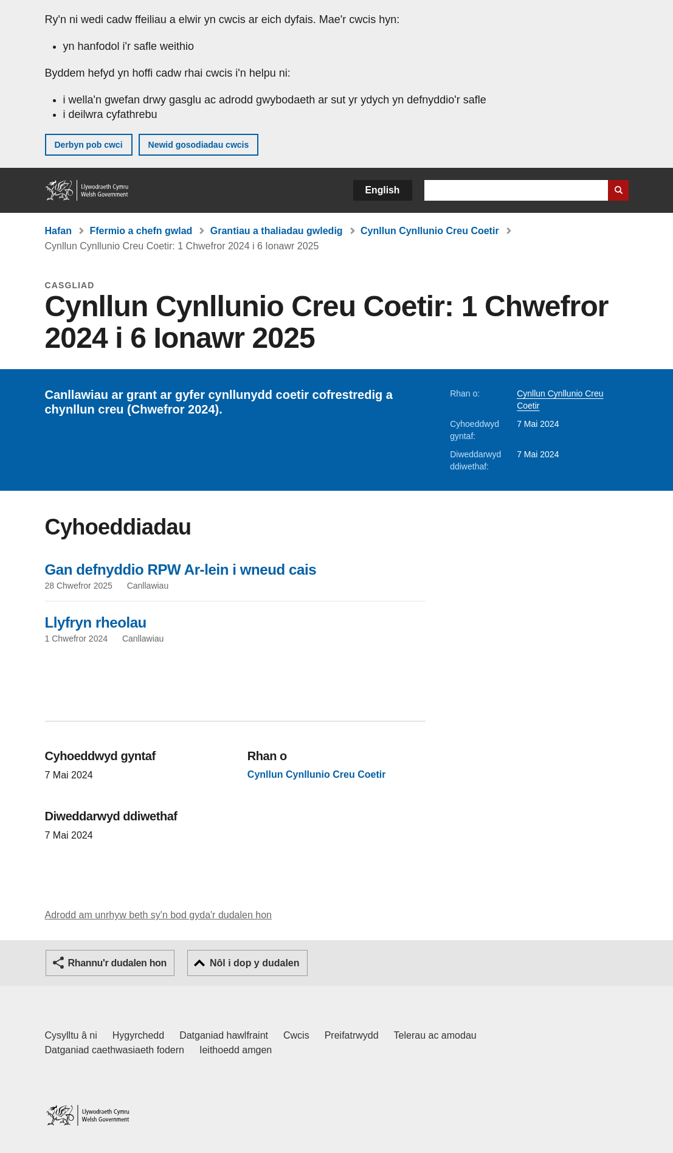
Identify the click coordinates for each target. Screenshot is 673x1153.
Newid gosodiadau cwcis (198, 145)
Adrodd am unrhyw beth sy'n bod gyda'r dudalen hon (158, 915)
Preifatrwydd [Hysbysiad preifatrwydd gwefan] (352, 1035)
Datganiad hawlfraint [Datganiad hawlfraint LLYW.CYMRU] (223, 1035)
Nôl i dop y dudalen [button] (255, 963)
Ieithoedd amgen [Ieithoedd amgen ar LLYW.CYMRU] (235, 1050)
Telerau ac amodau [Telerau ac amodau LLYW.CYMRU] (435, 1035)
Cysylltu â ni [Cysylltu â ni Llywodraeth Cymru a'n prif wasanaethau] (71, 1035)
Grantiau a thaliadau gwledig (276, 231)
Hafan (58, 231)
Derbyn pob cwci (89, 145)
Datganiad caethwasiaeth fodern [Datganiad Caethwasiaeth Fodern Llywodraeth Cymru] (115, 1050)
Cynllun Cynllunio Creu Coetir (430, 231)
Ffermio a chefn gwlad (140, 231)
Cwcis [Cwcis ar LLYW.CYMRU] (296, 1035)
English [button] (382, 190)
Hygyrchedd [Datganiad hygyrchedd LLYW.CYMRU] (138, 1035)
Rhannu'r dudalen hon (117, 963)
